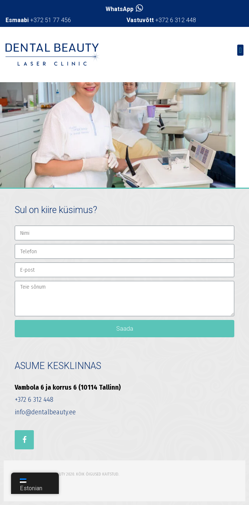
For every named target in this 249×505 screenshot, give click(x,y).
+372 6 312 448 (161, 20)
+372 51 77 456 (38, 20)
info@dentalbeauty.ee (45, 412)
